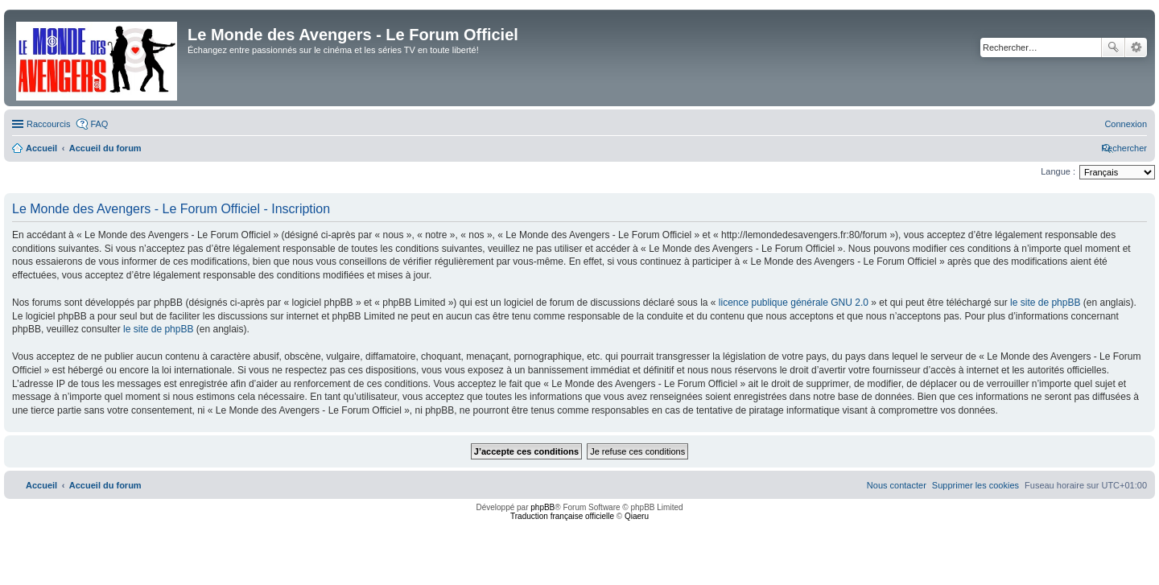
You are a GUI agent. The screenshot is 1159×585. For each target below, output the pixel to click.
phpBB (542, 507)
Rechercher (1113, 47)
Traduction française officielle (562, 516)
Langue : (1058, 171)
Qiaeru (637, 516)
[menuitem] (1125, 124)
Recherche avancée (1136, 47)
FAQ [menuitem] (99, 124)
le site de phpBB (1045, 302)
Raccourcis (48, 124)
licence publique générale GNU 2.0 (793, 302)
